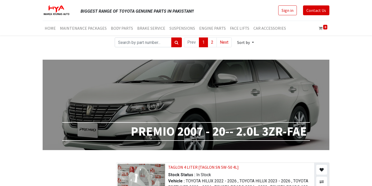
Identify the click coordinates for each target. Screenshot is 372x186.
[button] (245, 42)
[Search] (176, 42)
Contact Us (316, 10)
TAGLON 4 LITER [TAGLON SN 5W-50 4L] (203, 167)
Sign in (287, 10)
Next (224, 42)
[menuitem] (50, 28)
